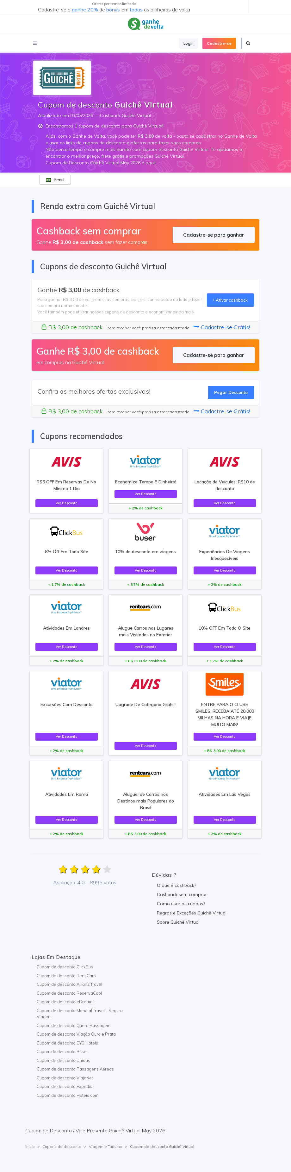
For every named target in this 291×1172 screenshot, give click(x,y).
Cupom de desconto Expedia (64, 1086)
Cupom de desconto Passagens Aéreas (75, 1068)
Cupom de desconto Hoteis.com (67, 1095)
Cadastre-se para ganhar (213, 235)
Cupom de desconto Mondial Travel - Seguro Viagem (80, 1013)
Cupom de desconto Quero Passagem (73, 1025)
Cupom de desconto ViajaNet (65, 1077)
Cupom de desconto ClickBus (65, 966)
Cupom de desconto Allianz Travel (69, 984)
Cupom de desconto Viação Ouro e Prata (76, 1034)
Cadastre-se (219, 43)
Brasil (55, 179)
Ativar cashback (230, 300)
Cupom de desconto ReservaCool (69, 993)
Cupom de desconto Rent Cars (66, 975)
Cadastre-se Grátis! (222, 327)
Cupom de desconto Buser (62, 1051)
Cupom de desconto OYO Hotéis (67, 1042)
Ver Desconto (66, 503)
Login (188, 43)
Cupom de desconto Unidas (63, 1060)
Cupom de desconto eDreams (66, 1001)
